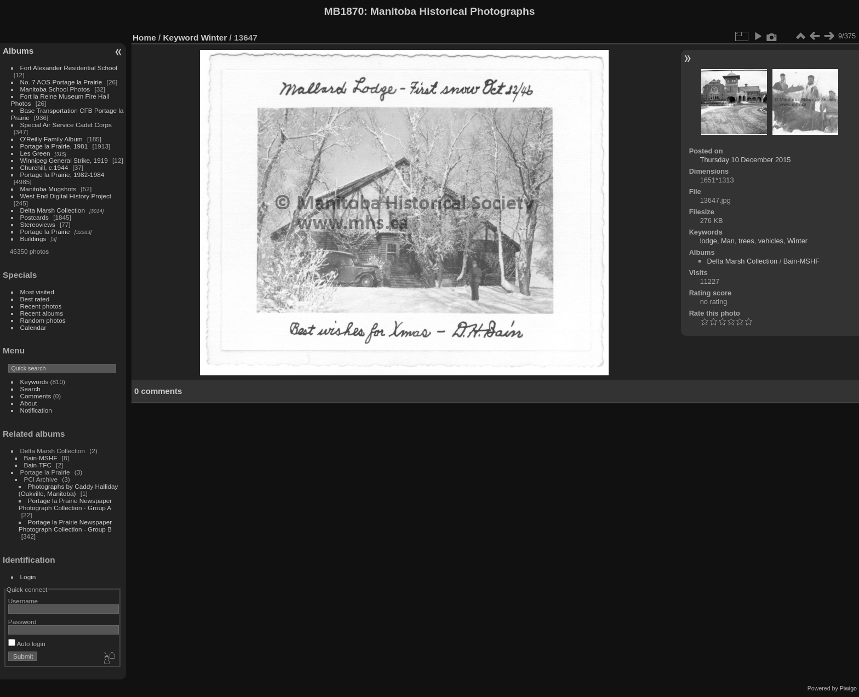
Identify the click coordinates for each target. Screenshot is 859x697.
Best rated (35, 298)
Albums (18, 50)
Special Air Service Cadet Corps (66, 124)
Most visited (37, 291)
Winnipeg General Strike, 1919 (64, 160)
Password (22, 621)
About (28, 403)
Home (144, 37)
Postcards (34, 217)
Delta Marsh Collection (52, 210)
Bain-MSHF (41, 457)
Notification (36, 410)
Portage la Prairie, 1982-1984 (62, 174)
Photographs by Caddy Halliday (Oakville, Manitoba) (68, 490)
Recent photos (41, 306)
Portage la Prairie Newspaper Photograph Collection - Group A (65, 504)
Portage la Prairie (45, 231)
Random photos (43, 320)
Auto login (26, 643)
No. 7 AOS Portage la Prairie (61, 81)
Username (23, 600)
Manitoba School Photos (55, 89)
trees (746, 241)
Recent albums (41, 313)
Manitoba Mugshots (48, 188)
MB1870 (344, 11)
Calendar (33, 327)
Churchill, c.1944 (44, 167)
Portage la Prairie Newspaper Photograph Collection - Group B (65, 525)
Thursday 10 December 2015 (745, 160)
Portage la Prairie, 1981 (54, 146)
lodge (708, 241)
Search (30, 388)
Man (728, 241)
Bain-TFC (37, 465)
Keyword (181, 37)
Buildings (33, 238)
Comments (35, 395)
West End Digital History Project (66, 195)
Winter (214, 37)
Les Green (35, 153)
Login (28, 576)
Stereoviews (37, 224)
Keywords (34, 381)
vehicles (770, 241)
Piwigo (848, 688)
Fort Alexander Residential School (68, 67)
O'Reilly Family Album (51, 138)
